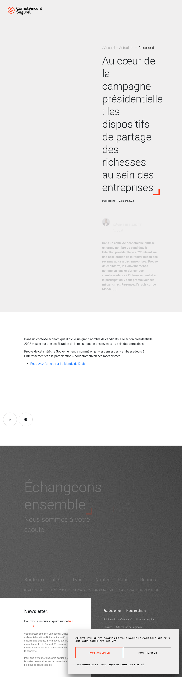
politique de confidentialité (38, 664)
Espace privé (112, 610)
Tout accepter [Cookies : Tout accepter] (99, 652)
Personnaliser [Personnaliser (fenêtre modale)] (87, 664)
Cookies (107, 627)
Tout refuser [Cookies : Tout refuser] (147, 652)
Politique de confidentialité (117, 619)
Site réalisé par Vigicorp (129, 627)
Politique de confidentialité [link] (122, 664)
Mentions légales (145, 619)
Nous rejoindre (136, 610)
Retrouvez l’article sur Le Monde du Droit (57, 364)
